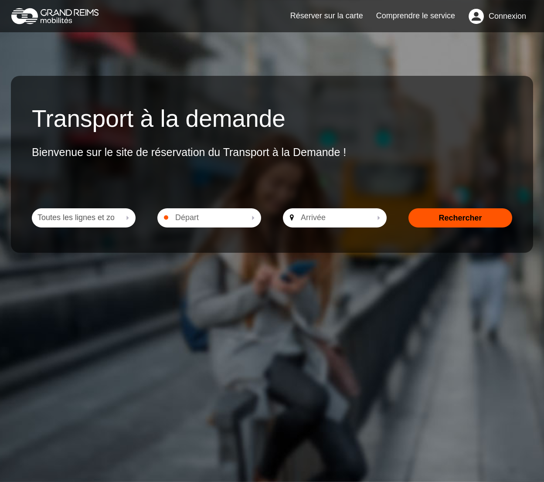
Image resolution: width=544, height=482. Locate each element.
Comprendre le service (415, 20)
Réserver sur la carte (326, 20)
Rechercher (460, 226)
